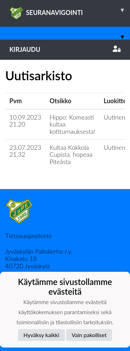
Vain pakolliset (89, 335)
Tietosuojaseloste (28, 235)
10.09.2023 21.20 (25, 120)
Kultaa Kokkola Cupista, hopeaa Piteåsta (71, 154)
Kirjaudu (65, 49)
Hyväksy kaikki (41, 335)
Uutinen (114, 117)
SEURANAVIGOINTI (69, 10)
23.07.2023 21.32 (25, 151)
